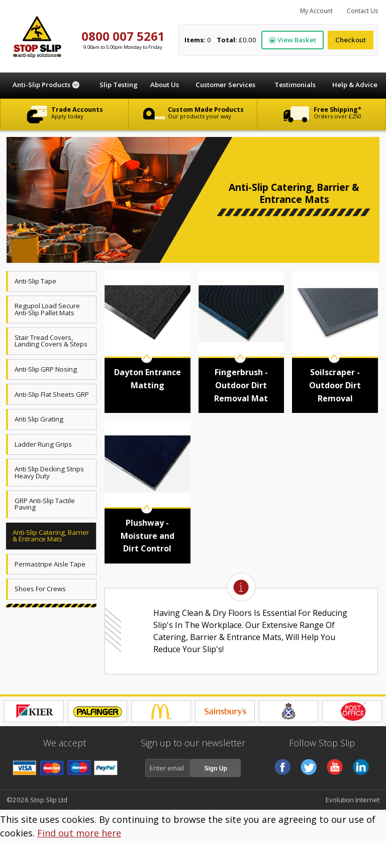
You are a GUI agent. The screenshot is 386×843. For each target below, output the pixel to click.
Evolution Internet (352, 799)
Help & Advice (354, 84)
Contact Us (362, 11)
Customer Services (225, 84)
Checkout (350, 39)
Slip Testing (119, 84)
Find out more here (79, 833)
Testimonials (295, 84)
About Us (164, 84)
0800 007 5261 (123, 36)
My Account (316, 11)
